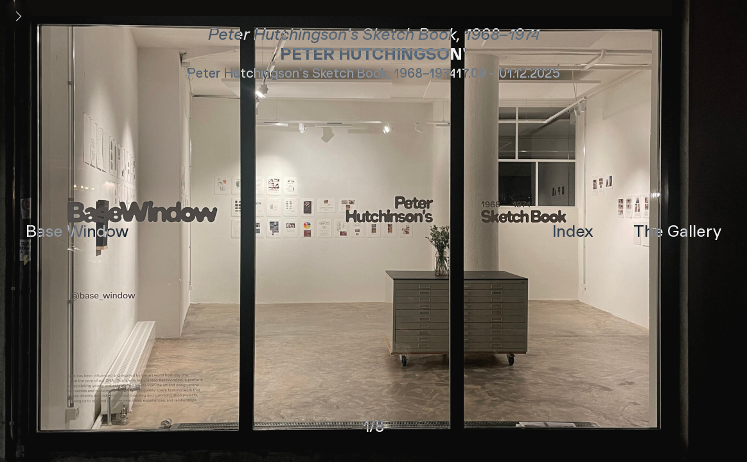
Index (572, 231)
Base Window (77, 230)
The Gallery (677, 231)
